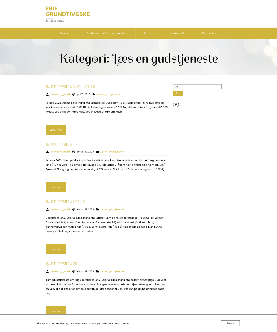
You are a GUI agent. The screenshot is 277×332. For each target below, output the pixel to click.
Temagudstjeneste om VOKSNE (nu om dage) (71, 86)
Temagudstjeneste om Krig (62, 263)
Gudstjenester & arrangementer (106, 33)
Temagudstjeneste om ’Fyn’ (62, 144)
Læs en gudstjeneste (108, 94)
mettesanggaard (60, 94)
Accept (230, 323)
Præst (148, 33)
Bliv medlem (209, 33)
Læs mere (56, 129)
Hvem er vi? (177, 33)
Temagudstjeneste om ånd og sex (65, 201)
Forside (64, 33)
